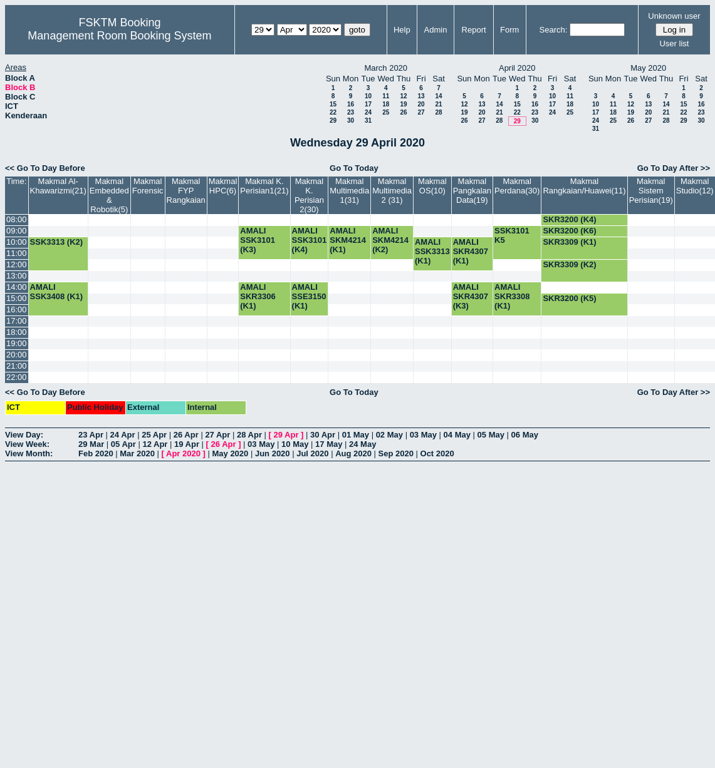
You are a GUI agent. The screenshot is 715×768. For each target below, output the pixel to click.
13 (420, 96)
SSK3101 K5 (512, 235)
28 (438, 112)
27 (420, 112)
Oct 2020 (437, 453)
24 (368, 112)
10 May (294, 444)
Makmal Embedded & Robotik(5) (109, 195)
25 (385, 112)
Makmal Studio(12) (695, 186)
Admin (435, 29)
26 (403, 112)
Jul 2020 (312, 453)
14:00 (16, 287)
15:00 (16, 298)
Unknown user (674, 16)
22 (333, 112)
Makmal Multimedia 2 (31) (392, 191)
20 (420, 104)
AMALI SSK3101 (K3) (257, 240)
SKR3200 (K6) (569, 230)
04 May (457, 434)
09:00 (16, 230)
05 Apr (123, 444)
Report (474, 29)
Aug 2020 (353, 453)
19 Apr (186, 444)
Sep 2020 (396, 453)
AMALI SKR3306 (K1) (257, 296)
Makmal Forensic (148, 186)
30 (350, 120)
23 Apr (90, 434)
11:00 (16, 253)
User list (674, 43)
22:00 (16, 377)
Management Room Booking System (119, 35)
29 (333, 120)
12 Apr (154, 444)
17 (368, 104)
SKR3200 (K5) (569, 298)
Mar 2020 (137, 453)
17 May (328, 444)
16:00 (16, 309)
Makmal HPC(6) (223, 186)
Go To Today (354, 168)
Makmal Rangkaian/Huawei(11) (584, 186)
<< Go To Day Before (45, 168)
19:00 (16, 343)
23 (350, 112)
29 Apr (286, 434)
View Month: (29, 453)
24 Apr (122, 434)
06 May (524, 434)
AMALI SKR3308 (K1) (512, 296)
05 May (491, 434)
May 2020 (230, 453)
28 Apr (249, 434)
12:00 (16, 264)
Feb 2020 (95, 453)
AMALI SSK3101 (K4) (309, 240)
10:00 (16, 242)
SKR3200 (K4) (569, 219)
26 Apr (186, 434)
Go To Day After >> (673, 168)
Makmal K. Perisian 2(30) (309, 195)
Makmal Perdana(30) (517, 186)
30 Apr (322, 434)
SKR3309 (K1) (569, 242)
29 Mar (91, 444)
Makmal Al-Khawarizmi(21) (58, 186)
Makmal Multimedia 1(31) (349, 191)
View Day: (24, 434)
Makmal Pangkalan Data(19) (472, 191)
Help (402, 29)
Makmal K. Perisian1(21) (264, 186)
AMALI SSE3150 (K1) (309, 296)
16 (350, 104)
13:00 (16, 275)
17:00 (16, 320)
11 (385, 96)
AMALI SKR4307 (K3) (470, 296)
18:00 (16, 332)
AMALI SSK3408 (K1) (56, 291)
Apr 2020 (183, 453)
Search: (554, 29)
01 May (355, 434)
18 (385, 104)
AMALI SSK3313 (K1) (432, 251)
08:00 (16, 219)
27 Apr (217, 434)
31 (368, 120)
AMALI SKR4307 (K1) (470, 251)
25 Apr (154, 434)
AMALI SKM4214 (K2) (390, 240)
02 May (389, 434)
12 (403, 96)
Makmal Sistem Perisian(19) (651, 191)
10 (368, 96)
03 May (423, 434)
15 (333, 104)
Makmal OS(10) (432, 186)
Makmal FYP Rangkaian (186, 191)
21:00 (16, 366)
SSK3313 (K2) (56, 242)
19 (403, 104)
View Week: (27, 444)
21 (438, 104)
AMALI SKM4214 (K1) (348, 240)
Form (509, 29)
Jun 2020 (272, 453)
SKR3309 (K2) (569, 264)
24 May (362, 444)
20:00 (16, 354)
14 (438, 96)
